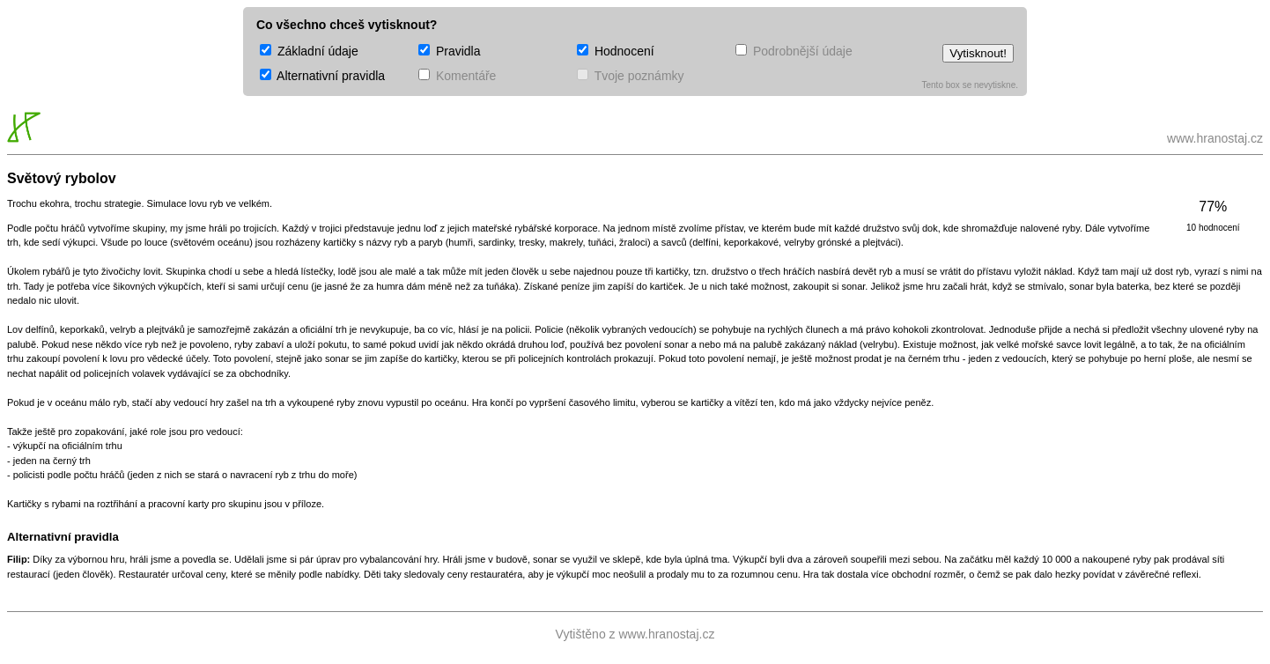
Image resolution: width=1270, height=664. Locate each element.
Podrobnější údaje (794, 51)
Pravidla (449, 51)
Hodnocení (615, 51)
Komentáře (457, 76)
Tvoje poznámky (630, 76)
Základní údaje (309, 51)
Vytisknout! (978, 53)
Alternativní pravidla (322, 76)
